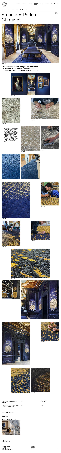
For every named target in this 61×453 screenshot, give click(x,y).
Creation (35, 3)
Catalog (30, 3)
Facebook (33, 447)
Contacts (47, 3)
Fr (51, 3)
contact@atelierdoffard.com (7, 449)
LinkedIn (32, 449)
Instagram (33, 446)
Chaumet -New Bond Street (9, 419)
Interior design (11, 9)
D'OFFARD (18, 3)
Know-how (24, 3)
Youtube (32, 448)
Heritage (41, 3)
